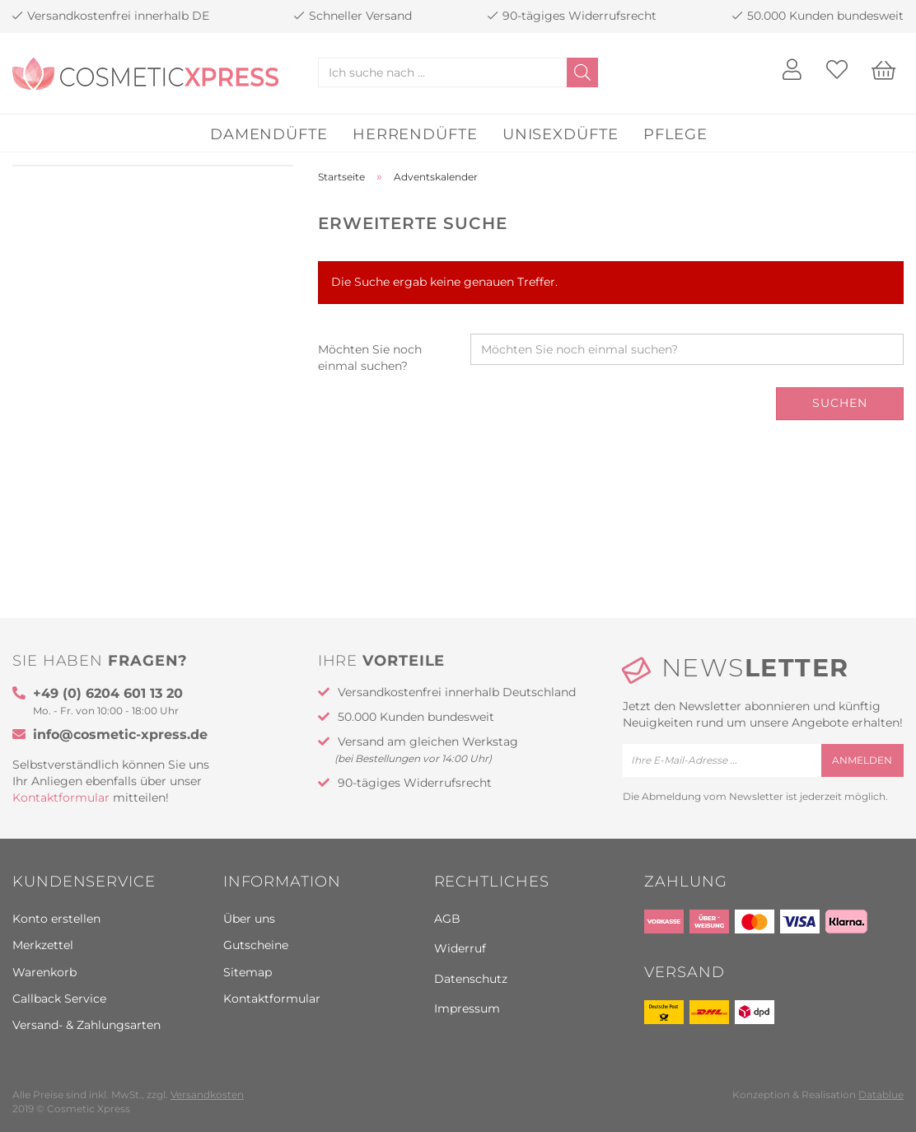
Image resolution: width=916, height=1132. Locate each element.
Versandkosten (207, 1094)
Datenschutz (470, 978)
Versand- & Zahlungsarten (86, 1024)
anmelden (862, 760)
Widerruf (460, 948)
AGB (447, 918)
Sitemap (247, 972)
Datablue (881, 1094)
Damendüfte (269, 134)
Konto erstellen (56, 918)
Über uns (249, 918)
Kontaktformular (61, 797)
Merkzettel (42, 945)
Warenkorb (44, 972)
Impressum (467, 1008)
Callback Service (59, 998)
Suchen (839, 402)
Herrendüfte (415, 134)
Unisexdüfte (560, 134)
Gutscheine (255, 945)
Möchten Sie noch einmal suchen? (370, 357)
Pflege (675, 134)
